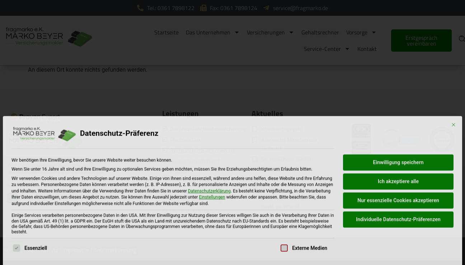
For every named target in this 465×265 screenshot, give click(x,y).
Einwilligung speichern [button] (398, 206)
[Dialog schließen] (453, 168)
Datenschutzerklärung (209, 234)
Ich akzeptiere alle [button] (398, 225)
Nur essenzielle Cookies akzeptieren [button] (398, 244)
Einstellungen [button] (212, 241)
